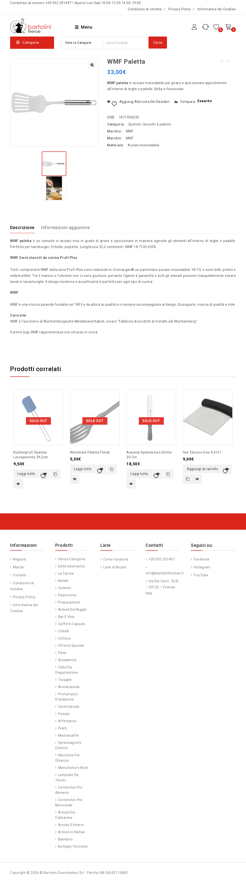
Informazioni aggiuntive (65, 227)
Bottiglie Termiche (73, 846)
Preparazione (69, 602)
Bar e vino (66, 617)
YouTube (200, 575)
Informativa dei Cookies (216, 9)
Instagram (201, 567)
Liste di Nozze (114, 567)
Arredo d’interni (71, 825)
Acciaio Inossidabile (144, 145)
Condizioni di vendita (145, 9)
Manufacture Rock (73, 768)
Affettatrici (67, 721)
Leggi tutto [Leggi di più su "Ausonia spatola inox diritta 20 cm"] (139, 474)
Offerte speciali (71, 645)
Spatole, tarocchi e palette (149, 124)
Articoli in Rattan (71, 832)
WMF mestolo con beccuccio (228, 61)
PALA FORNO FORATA (222, 61)
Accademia (67, 660)
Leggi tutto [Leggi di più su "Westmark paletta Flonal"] (83, 469)
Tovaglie (65, 680)
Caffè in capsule (71, 624)
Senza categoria (72, 559)
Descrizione (22, 227)
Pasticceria (67, 595)
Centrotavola (68, 707)
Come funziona (116, 559)
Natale (63, 581)
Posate (64, 714)
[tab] (25, 227)
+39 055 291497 (161, 559)
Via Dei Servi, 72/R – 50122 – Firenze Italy (162, 587)
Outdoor (65, 588)
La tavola (66, 573)
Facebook (201, 559)
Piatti (62, 728)
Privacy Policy (179, 9)
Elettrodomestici (71, 566)
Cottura (64, 638)
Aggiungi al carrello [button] (202, 469)
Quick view (18, 484)
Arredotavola (69, 687)
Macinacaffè (68, 735)
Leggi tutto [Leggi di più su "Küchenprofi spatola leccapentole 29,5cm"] (26, 474)
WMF (130, 131)
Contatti (19, 575)
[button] (91, 65)
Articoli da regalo (72, 609)
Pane (62, 653)
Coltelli (63, 631)
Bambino (65, 839)
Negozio (19, 559)
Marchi (18, 567)
